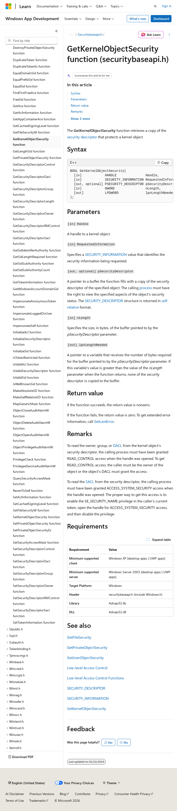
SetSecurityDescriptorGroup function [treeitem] (33, 576)
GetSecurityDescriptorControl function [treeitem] (34, 167)
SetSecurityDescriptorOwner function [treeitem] (33, 588)
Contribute (82, 794)
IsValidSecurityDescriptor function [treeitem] (37, 370)
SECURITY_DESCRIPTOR (104, 300)
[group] (120, 184)
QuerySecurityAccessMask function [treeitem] (31, 481)
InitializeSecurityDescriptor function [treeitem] (31, 342)
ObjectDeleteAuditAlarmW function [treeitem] (31, 425)
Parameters (79, 99)
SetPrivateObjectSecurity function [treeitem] (37, 523)
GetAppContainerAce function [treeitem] (34, 119)
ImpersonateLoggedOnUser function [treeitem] (32, 316)
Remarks (77, 111)
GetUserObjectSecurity (85, 657)
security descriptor (82, 136)
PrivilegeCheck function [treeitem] (29, 459)
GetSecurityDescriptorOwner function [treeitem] (33, 216)
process (145, 287)
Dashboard (161, 18)
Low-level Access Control (87, 667)
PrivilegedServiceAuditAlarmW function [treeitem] (34, 469)
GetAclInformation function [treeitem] (32, 112)
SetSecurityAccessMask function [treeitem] (36, 542)
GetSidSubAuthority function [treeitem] (33, 263)
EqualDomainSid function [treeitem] (31, 73)
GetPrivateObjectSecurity (87, 647)
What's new (138, 18)
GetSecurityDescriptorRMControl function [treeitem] (36, 228)
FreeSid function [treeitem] (24, 99)
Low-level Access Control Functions (95, 677)
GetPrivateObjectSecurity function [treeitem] (37, 157)
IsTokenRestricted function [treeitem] (31, 357)
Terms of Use (15, 800)
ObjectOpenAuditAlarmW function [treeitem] (31, 438)
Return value (79, 105)
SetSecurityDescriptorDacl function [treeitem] (31, 564)
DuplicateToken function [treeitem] (30, 60)
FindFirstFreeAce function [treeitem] (31, 92)
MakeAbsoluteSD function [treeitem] (31, 390)
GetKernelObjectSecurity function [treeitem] (31, 142)
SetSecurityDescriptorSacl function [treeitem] (31, 613)
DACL (117, 445)
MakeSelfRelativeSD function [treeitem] (33, 397)
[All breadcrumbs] (71, 34)
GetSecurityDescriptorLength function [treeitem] (33, 204)
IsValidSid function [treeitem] (26, 377)
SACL (90, 481)
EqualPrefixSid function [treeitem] (29, 79)
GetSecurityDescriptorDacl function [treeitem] (31, 179)
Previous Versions (42, 794)
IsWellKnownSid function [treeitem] (30, 384)
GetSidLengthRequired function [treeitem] (35, 256)
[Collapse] (56, 31)
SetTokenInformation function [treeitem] (34, 622)
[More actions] (169, 34)
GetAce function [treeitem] (24, 106)
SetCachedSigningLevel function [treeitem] (36, 503)
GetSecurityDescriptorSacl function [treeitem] (31, 241)
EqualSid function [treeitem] (25, 86)
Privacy (101, 794)
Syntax (75, 93)
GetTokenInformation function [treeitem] (34, 282)
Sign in (166, 6)
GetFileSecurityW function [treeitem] (31, 132)
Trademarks (37, 800)
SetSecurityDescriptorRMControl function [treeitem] (36, 601)
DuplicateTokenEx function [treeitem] (31, 66)
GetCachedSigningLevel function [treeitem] (36, 126)
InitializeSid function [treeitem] (27, 351)
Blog (63, 794)
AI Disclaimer (15, 794)
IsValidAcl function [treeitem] (26, 364)
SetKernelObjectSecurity (86, 708)
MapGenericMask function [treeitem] (31, 404)
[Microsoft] (9, 6)
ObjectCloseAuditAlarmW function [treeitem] (31, 413)
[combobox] (32, 40)
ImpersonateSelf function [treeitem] (30, 325)
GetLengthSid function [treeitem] (29, 151)
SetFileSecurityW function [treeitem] (31, 510)
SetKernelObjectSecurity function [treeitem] (36, 517)
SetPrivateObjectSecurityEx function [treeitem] (32, 533)
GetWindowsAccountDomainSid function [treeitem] (35, 292)
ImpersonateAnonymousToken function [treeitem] (34, 304)
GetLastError (104, 421)
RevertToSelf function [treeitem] (28, 490)
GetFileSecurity (79, 637)
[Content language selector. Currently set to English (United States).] (27, 783)
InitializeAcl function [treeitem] (27, 332)
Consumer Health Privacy (132, 794)
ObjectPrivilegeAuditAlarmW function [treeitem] (33, 450)
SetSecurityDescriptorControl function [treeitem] (33, 552)
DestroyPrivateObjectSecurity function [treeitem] (34, 50)
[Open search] (155, 6)
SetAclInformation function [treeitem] (32, 497)
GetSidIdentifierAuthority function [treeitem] (37, 250)
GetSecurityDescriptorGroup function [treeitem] (33, 192)
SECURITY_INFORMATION (106, 254)
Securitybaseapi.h (90, 34)
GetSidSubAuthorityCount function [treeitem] (31, 273)
